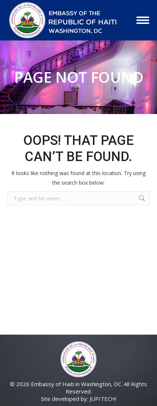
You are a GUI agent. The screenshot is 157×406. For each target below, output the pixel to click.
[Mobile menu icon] (143, 20)
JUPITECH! (103, 398)
